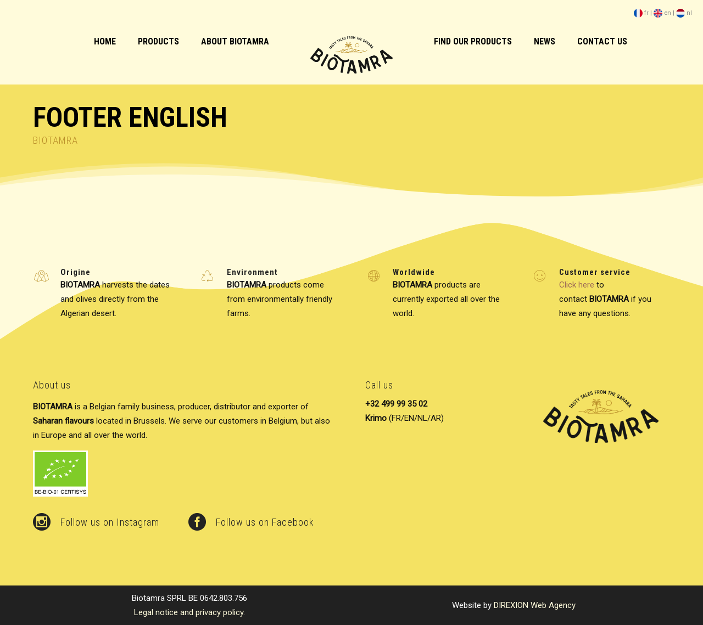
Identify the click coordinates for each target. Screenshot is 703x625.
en (662, 12)
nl (684, 12)
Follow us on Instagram (109, 522)
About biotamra (235, 41)
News (544, 41)
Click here (576, 285)
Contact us (602, 41)
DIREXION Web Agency (535, 605)
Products (158, 41)
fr (641, 12)
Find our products (473, 41)
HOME (105, 41)
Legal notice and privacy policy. (189, 612)
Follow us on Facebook (265, 522)
